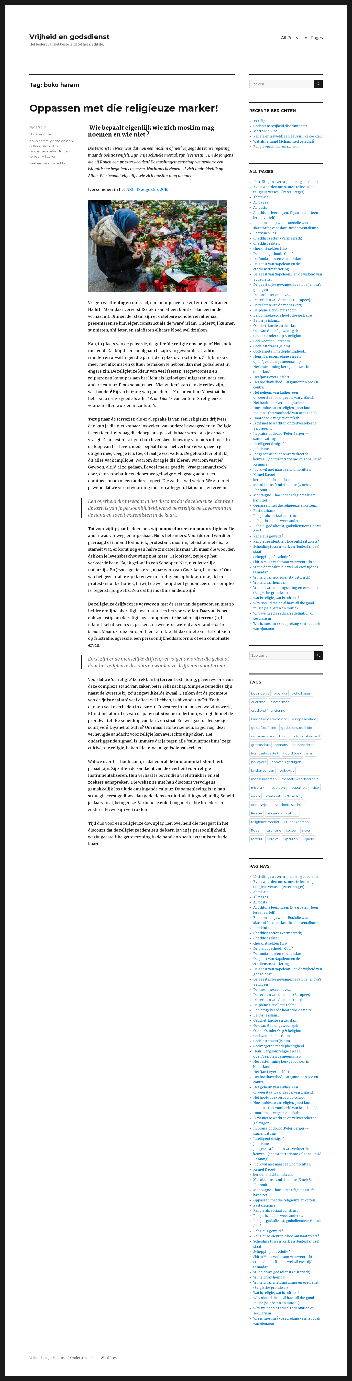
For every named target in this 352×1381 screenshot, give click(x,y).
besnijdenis (260, 693)
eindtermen (279, 702)
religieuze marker (43, 151)
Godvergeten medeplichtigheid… (280, 351)
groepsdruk (260, 745)
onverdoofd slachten (288, 805)
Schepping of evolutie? (271, 557)
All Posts (289, 37)
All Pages (314, 37)
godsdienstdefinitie (296, 728)
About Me (260, 197)
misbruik (257, 787)
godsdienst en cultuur (268, 736)
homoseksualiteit (264, 753)
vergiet (273, 839)
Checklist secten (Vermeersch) (277, 238)
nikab (255, 796)
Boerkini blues (264, 233)
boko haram (39, 141)
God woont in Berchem (271, 341)
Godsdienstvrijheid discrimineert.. (280, 126)
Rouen (64, 151)
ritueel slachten (296, 822)
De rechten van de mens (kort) (277, 305)
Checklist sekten (266, 243)
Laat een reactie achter (48, 163)
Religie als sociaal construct (275, 516)
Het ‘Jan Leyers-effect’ (271, 377)
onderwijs (258, 805)
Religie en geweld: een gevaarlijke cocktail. (287, 136)
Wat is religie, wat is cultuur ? (276, 598)
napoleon (277, 787)
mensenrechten (264, 779)
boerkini (280, 693)
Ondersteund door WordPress (94, 1358)
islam (46, 146)
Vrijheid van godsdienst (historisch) (281, 577)
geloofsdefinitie (263, 728)
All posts (260, 207)
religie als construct (282, 813)
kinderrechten (262, 770)
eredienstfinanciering (268, 710)
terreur (35, 156)
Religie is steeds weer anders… (278, 521)
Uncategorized (41, 134)
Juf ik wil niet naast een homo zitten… (283, 470)
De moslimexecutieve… (272, 295)
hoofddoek (292, 753)
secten (291, 830)
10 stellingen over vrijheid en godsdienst (286, 182)
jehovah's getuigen (286, 762)
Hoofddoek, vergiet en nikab (276, 418)
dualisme (258, 702)
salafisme (273, 830)
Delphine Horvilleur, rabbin (275, 310)
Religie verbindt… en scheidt (276, 147)
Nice (55, 146)
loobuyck (286, 770)
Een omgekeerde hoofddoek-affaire (282, 315)
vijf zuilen (49, 156)
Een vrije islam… (266, 321)
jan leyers (258, 762)
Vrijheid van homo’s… (270, 583)
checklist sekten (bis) (270, 249)
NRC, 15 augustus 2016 (147, 189)
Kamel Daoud (264, 475)
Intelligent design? (268, 444)
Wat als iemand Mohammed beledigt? (284, 141)
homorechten (303, 745)
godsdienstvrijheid (305, 736)
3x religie (260, 121)
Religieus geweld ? (268, 536)
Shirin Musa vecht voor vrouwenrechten (285, 562)
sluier (306, 830)
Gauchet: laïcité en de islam (275, 326)
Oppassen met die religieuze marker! (123, 108)
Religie (256, 813)
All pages (260, 202)
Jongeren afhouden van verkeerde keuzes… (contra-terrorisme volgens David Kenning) (287, 459)
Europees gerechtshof (269, 719)
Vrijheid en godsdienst (69, 37)
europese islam (304, 719)
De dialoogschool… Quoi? (273, 254)
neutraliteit (298, 787)
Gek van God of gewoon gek (275, 331)
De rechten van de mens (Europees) (281, 300)
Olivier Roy (293, 796)
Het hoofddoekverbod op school (279, 403)
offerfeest (272, 796)
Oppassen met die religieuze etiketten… (285, 505)
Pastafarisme (264, 511)
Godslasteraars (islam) (271, 346)
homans (281, 745)
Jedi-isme (261, 449)
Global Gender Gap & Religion (277, 336)
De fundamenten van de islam (277, 259)
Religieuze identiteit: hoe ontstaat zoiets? (286, 541)
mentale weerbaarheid (300, 779)
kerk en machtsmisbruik (273, 480)
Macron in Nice (265, 131)
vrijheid (308, 839)
